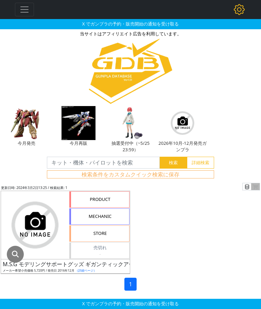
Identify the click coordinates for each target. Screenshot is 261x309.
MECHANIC (100, 216)
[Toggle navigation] (24, 9)
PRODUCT (100, 199)
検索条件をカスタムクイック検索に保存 (130, 174)
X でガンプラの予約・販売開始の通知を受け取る (130, 24)
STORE (100, 233)
